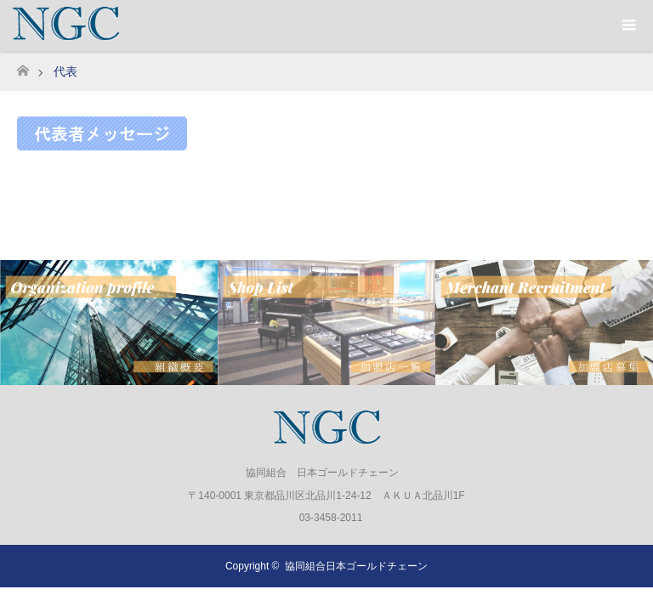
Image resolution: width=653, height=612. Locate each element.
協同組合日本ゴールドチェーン (356, 566)
